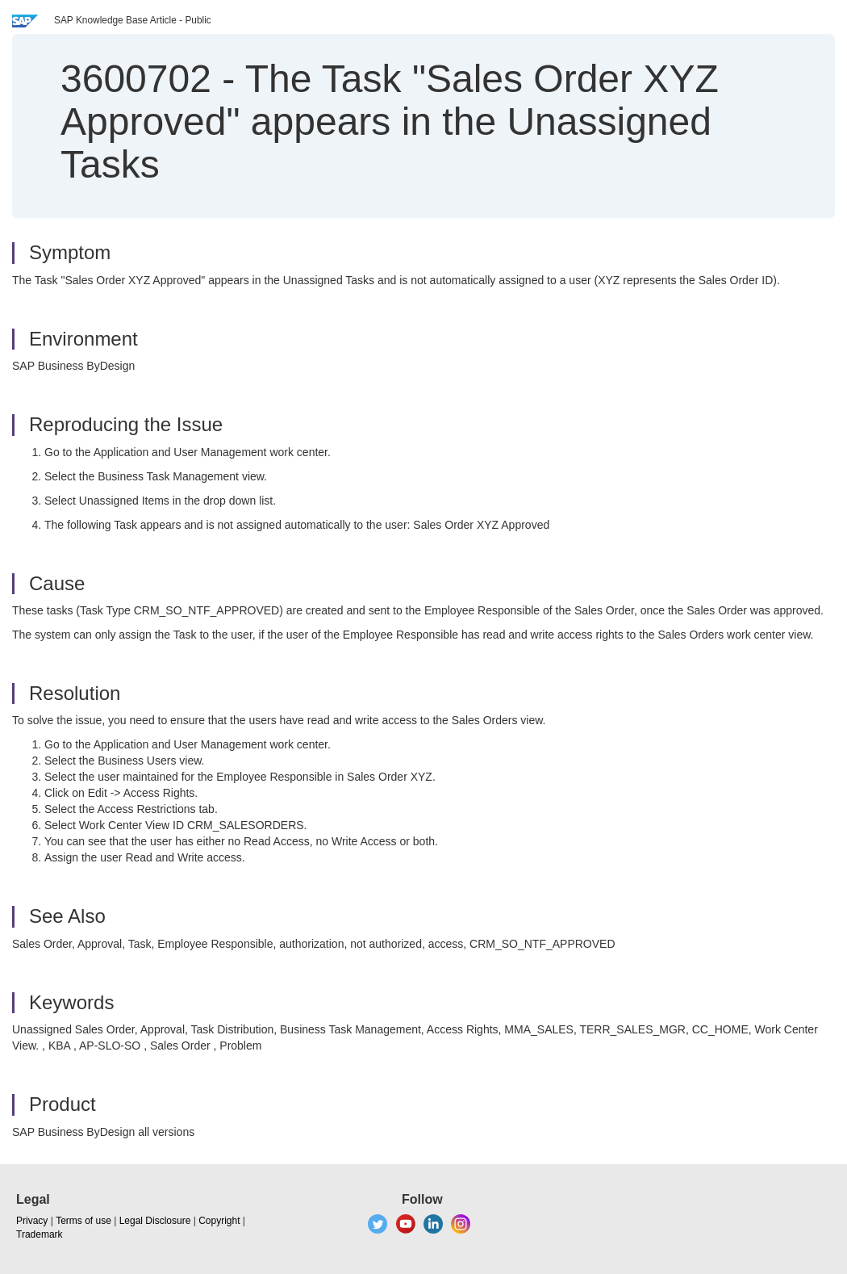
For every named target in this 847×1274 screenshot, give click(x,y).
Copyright (219, 1220)
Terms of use (83, 1220)
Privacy (32, 1220)
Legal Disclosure (155, 1220)
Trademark (39, 1234)
